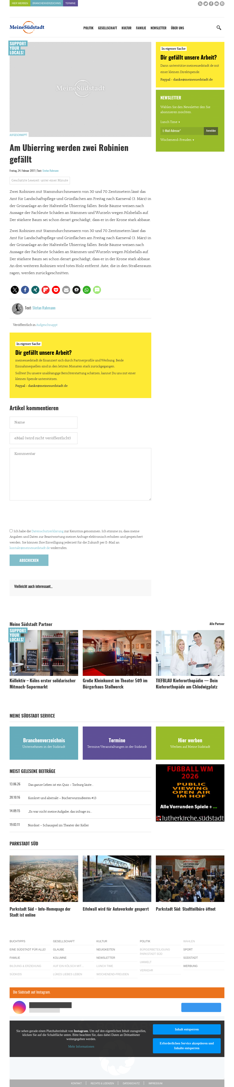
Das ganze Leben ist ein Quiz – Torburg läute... (60, 785)
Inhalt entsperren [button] (187, 1029)
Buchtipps (17, 941)
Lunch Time (168, 122)
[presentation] (44, 515)
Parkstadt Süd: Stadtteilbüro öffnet (185, 909)
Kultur (126, 28)
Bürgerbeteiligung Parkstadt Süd (155, 952)
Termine (70, 3)
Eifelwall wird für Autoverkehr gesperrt (116, 909)
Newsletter (158, 28)
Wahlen (189, 941)
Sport (188, 949)
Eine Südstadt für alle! (28, 949)
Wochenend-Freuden (175, 140)
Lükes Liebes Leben (67, 974)
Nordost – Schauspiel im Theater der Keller (58, 825)
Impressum (155, 1083)
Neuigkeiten (105, 949)
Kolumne (59, 957)
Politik (88, 28)
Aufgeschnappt (18, 135)
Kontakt (76, 1083)
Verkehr (146, 970)
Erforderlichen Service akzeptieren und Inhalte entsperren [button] (187, 1046)
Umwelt (146, 962)
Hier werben (20, 3)
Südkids (16, 974)
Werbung (190, 966)
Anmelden (211, 130)
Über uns (177, 28)
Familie (141, 28)
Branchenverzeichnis (47, 3)
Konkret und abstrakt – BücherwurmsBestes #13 (62, 798)
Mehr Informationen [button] (81, 1046)
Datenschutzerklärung (48, 531)
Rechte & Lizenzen (102, 1083)
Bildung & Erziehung (25, 966)
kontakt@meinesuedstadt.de (30, 548)
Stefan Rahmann (50, 170)
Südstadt (190, 957)
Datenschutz (131, 1083)
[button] (15, 290)
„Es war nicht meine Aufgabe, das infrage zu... (60, 812)
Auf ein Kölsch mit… (68, 966)
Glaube (58, 949)
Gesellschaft (107, 28)
